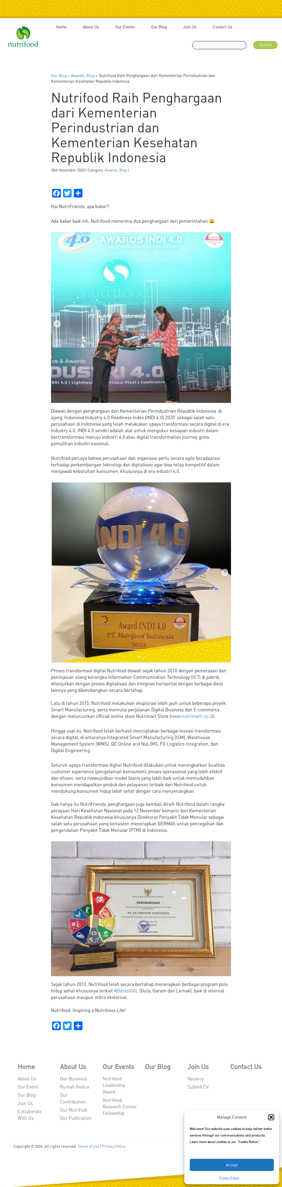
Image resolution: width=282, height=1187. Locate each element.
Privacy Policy (229, 1178)
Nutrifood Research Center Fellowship (120, 1106)
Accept (232, 1164)
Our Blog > (61, 75)
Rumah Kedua (74, 1087)
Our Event (28, 1087)
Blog (90, 75)
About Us (91, 27)
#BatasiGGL (126, 991)
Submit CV (198, 1087)
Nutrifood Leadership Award (114, 1085)
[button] (271, 1117)
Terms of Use (88, 1146)
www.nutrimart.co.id (192, 716)
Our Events (125, 27)
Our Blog (159, 27)
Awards (77, 75)
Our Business (73, 1078)
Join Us (189, 27)
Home (61, 27)
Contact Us (222, 27)
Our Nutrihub (73, 1110)
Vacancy (196, 1078)
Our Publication (76, 1118)
